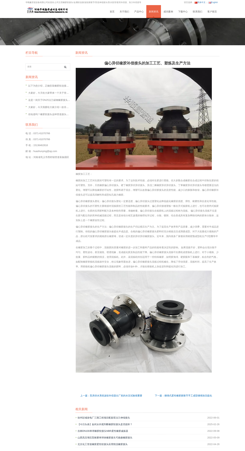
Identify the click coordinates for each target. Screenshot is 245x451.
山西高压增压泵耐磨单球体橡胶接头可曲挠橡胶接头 (105, 437)
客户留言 (212, 11)
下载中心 (183, 11)
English (213, 2)
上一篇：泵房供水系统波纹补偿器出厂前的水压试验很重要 (111, 395)
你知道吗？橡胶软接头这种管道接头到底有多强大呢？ (56, 114)
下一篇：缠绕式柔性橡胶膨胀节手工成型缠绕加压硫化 (183, 395)
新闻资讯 (153, 11)
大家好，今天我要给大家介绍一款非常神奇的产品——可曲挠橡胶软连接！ (67, 107)
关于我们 (124, 11)
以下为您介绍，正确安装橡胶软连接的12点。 (52, 85)
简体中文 (200, 2)
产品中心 (139, 11)
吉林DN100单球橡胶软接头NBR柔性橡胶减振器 (103, 431)
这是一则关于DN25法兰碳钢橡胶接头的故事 (51, 100)
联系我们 (197, 11)
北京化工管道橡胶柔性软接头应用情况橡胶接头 (103, 444)
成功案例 (168, 11)
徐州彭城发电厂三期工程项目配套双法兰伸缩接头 (104, 417)
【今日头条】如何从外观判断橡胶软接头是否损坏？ (105, 424)
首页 (112, 11)
